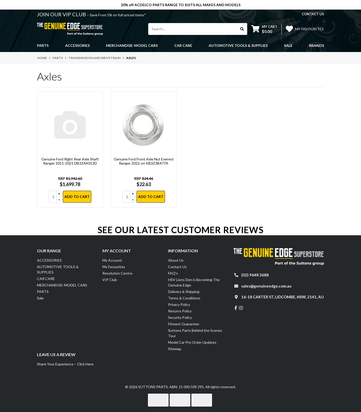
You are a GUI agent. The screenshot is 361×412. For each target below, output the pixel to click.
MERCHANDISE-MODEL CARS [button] (132, 45)
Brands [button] (316, 45)
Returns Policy (180, 311)
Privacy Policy (179, 304)
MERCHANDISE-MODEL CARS (62, 285)
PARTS (43, 291)
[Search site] (242, 29)
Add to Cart (77, 196)
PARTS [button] (43, 45)
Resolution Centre (117, 273)
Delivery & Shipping (183, 291)
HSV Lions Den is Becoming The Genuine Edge (194, 282)
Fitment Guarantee (183, 324)
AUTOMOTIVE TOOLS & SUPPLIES (58, 269)
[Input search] (192, 29)
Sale (288, 45)
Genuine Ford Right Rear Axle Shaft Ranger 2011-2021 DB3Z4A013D (70, 161)
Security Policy (180, 317)
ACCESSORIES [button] (77, 45)
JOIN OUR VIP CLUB (62, 14)
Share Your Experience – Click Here (65, 364)
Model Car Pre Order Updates (192, 342)
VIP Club (109, 279)
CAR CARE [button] (183, 45)
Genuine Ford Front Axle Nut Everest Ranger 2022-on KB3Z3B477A (144, 161)
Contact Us (177, 266)
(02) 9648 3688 (255, 275)
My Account (112, 260)
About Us (176, 260)
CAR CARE (46, 278)
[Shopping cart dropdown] (264, 29)
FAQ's (173, 273)
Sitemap (174, 349)
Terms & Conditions (184, 298)
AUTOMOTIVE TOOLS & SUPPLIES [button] (238, 45)
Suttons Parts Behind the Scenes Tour (195, 333)
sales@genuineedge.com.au (266, 286)
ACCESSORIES (49, 260)
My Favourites (113, 266)
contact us (313, 14)
